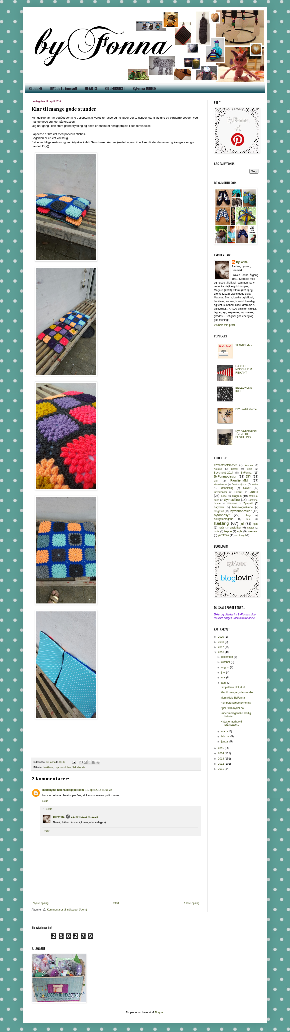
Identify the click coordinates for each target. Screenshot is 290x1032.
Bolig (249, 469)
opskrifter (235, 527)
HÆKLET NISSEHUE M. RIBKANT (244, 369)
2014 (221, 753)
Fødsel (255, 484)
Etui (216, 480)
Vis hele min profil (224, 325)
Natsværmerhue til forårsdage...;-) (231, 723)
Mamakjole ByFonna (232, 697)
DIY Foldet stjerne (246, 409)
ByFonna (58, 816)
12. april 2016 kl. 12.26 (84, 816)
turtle (216, 531)
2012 (221, 763)
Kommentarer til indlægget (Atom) (67, 909)
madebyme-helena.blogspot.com (63, 789)
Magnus (237, 495)
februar (225, 736)
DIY (248, 476)
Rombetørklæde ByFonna (235, 702)
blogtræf (219, 511)
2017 (221, 647)
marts (224, 731)
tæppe (228, 531)
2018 (221, 642)
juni (223, 672)
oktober (226, 662)
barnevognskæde (242, 507)
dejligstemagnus (223, 519)
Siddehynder (79, 767)
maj (223, 677)
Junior (254, 491)
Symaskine (232, 499)
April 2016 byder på (232, 708)
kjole (255, 523)
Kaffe (224, 496)
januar (225, 741)
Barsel (234, 469)
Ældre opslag (192, 903)
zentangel (240, 535)
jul (242, 523)
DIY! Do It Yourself (63, 88)
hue (248, 519)
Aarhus (249, 465)
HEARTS (91, 88)
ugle (239, 531)
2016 (221, 652)
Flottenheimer (220, 484)
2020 (221, 636)
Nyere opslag (41, 903)
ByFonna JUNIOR (144, 88)
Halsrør (238, 492)
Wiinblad (231, 503)
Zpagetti (248, 503)
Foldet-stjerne (239, 484)
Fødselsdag (227, 488)
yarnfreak (223, 535)
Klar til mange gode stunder (236, 692)
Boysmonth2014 (223, 472)
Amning (218, 469)
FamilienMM (239, 480)
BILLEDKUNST (115, 88)
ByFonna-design (225, 476)
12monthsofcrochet (225, 465)
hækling (221, 523)
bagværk (219, 507)
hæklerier (48, 767)
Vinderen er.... (243, 344)
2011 (221, 768)
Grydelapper (220, 492)
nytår (221, 527)
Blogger (159, 1012)
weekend (253, 531)
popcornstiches (63, 767)
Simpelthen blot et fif (232, 687)
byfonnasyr (222, 515)
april (224, 682)
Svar (45, 801)
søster (250, 527)
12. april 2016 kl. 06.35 (98, 789)
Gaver (246, 488)
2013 (221, 758)
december (227, 656)
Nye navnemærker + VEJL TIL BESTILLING (246, 434)
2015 (221, 748)
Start (116, 903)
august (225, 667)
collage (247, 515)
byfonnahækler (241, 511)
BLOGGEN (35, 88)
